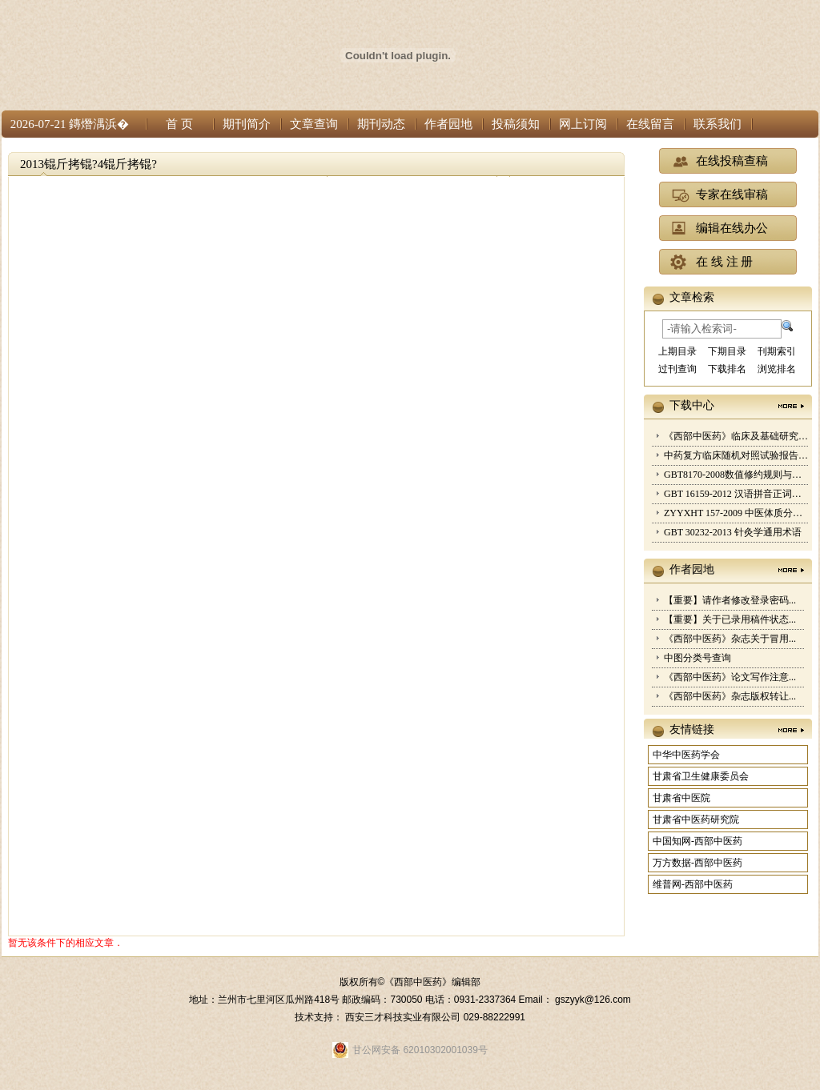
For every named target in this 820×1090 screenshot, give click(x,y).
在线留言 (650, 124)
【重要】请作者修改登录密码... (730, 600)
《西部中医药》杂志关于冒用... (730, 638)
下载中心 (691, 405)
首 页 (179, 124)
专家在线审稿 (732, 194)
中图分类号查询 (697, 657)
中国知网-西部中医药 (697, 841)
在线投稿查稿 (732, 160)
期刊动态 (381, 124)
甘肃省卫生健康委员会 (701, 776)
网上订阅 (583, 124)
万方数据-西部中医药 (697, 862)
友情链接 (691, 729)
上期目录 (677, 351)
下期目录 (727, 351)
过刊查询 (677, 369)
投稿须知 (516, 124)
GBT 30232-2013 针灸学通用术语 (733, 532)
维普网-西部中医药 (693, 884)
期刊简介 (247, 124)
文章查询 (314, 124)
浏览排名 (777, 369)
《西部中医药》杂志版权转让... (730, 696)
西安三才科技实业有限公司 (404, 1017)
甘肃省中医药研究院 (696, 819)
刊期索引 (777, 351)
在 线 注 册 (724, 261)
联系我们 (717, 124)
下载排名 (727, 369)
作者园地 (448, 124)
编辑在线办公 (732, 228)
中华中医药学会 (686, 754)
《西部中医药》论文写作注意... (730, 677)
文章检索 (691, 297)
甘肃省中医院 (681, 797)
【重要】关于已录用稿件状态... (730, 619)
